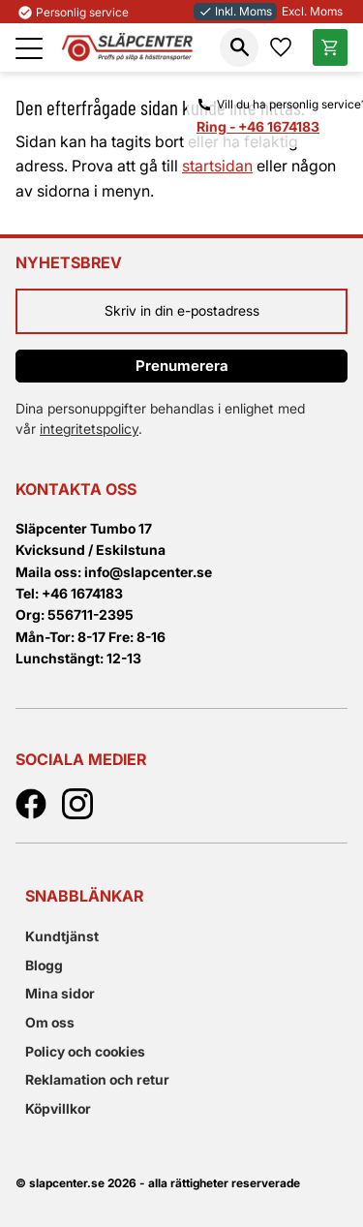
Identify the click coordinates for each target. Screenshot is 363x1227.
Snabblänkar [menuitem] (84, 895)
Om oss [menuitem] (50, 1022)
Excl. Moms (312, 11)
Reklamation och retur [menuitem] (97, 1079)
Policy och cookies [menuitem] (85, 1051)
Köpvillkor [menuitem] (58, 1108)
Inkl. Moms (235, 11)
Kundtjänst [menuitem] (62, 936)
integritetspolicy (89, 428)
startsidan (217, 165)
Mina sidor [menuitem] (60, 993)
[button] (29, 48)
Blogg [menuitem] (44, 965)
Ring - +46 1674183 (258, 126)
